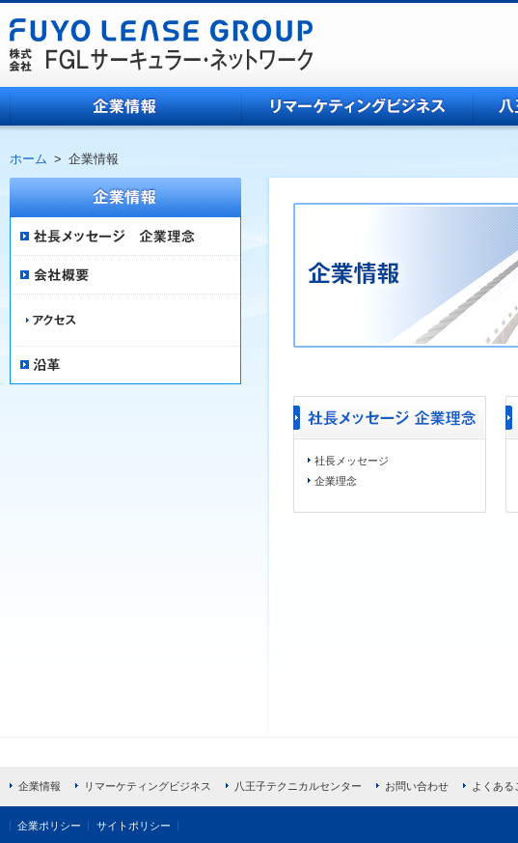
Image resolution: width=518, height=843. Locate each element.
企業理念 (335, 481)
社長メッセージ (351, 460)
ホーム (28, 159)
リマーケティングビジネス (357, 106)
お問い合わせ (417, 786)
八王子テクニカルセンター (298, 786)
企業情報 (125, 106)
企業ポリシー (49, 825)
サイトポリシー (133, 825)
